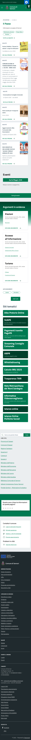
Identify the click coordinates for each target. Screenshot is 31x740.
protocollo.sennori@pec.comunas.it (13, 681)
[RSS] (4, 731)
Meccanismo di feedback (7, 710)
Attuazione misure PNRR (8, 697)
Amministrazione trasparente (9, 700)
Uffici (2, 577)
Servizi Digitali (5, 708)
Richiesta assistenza (6, 694)
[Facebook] (5, 727)
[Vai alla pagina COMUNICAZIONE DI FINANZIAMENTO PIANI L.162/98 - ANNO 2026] (8, 85)
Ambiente (3, 599)
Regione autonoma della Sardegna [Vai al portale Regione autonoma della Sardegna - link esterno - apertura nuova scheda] (9, 2)
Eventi (3, 660)
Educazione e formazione (8, 615)
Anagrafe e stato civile (7, 602)
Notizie (3, 643)
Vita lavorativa (5, 634)
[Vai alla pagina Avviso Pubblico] (8, 54)
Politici (3, 582)
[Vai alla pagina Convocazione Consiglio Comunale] (9, 101)
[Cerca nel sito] (27, 8)
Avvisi (2, 648)
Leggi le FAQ (4, 686)
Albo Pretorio (4, 702)
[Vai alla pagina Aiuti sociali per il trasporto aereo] (8, 118)
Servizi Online (5, 705)
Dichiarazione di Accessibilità (9, 713)
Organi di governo (6, 572)
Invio (26, 435)
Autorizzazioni (5, 607)
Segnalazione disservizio (7, 692)
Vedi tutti (15, 299)
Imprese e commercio (7, 621)
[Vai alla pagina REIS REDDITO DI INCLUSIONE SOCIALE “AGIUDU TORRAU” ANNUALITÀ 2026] (8, 163)
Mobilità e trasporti (6, 623)
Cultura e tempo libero (7, 613)
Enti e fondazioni (5, 580)
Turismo (3, 631)
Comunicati (4, 646)
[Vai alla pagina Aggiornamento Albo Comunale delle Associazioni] (8, 138)
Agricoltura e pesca (6, 597)
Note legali (4, 718)
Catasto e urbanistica (7, 610)
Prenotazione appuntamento (9, 689)
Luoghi (3, 657)
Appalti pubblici (5, 605)
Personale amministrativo (8, 585)
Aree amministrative (6, 574)
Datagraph (27, 738)
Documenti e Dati (5, 588)
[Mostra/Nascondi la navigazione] (2, 8)
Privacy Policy (5, 716)
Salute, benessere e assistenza (9, 626)
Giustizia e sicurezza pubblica (9, 618)
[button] (29, 6)
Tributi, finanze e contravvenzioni (10, 629)
